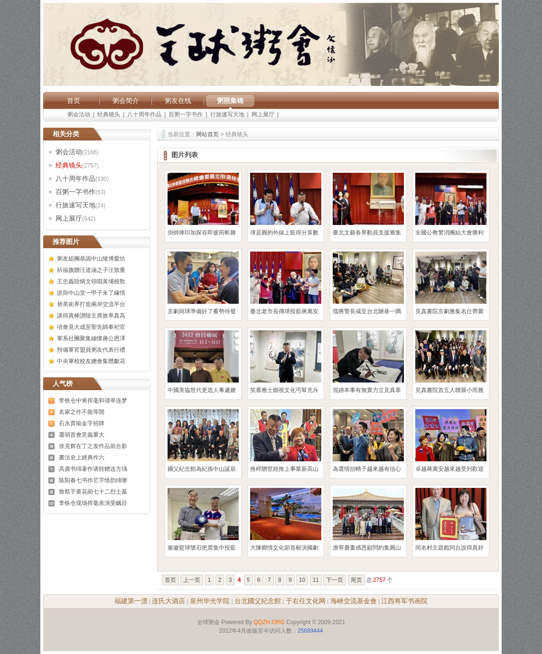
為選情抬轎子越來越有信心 (367, 469)
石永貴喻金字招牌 (81, 423)
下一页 (334, 580)
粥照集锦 (230, 100)
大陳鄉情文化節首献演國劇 (284, 547)
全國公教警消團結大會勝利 (449, 232)
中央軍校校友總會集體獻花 (91, 361)
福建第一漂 (131, 601)
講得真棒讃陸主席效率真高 (91, 315)
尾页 (356, 580)
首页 (73, 100)
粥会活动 (78, 114)
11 (316, 580)
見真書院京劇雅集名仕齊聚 (449, 311)
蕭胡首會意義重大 (81, 434)
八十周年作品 (144, 114)
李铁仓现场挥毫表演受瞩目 (93, 503)
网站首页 (207, 134)
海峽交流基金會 (353, 601)
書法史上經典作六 (81, 457)
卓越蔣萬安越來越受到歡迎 (449, 469)
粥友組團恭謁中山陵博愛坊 (91, 258)
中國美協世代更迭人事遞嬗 (202, 390)
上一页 (191, 580)
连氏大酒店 (168, 601)
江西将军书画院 (404, 601)
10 (302, 580)
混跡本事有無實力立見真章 (367, 390)
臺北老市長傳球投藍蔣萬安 (284, 311)
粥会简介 (125, 100)
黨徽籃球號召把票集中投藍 (202, 547)
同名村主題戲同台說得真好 (449, 547)
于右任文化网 (306, 601)
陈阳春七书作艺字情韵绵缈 (93, 480)
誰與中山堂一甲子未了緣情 (91, 293)
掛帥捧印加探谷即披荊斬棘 (202, 232)
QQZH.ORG (268, 622)
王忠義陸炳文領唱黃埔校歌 (91, 281)
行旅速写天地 (227, 114)
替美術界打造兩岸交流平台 (91, 304)
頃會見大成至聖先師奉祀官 (91, 327)
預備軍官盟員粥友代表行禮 (91, 349)
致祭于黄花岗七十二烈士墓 (93, 491)
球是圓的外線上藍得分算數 (284, 232)
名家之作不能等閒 (81, 412)
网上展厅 (263, 114)
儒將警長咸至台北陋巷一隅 (367, 311)
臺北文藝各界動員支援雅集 (367, 232)
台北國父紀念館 (257, 601)
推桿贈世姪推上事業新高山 (284, 469)
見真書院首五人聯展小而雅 (449, 390)
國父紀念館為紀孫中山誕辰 (202, 469)
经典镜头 (108, 114)
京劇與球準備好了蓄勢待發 (202, 311)
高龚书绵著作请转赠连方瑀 (93, 469)
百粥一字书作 (185, 114)
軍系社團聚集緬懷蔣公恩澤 (91, 338)
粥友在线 (178, 100)
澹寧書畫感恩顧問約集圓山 (367, 547)
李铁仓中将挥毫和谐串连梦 (93, 400)
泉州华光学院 (210, 601)
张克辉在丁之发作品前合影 (93, 446)
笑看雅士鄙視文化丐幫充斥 (284, 390)
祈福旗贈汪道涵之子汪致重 (91, 270)
